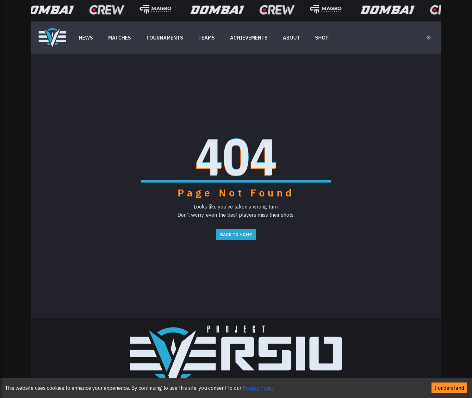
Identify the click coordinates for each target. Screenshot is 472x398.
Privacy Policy (258, 388)
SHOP (322, 37)
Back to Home (236, 234)
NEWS (86, 37)
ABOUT (291, 37)
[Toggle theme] (428, 37)
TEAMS (206, 37)
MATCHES (119, 37)
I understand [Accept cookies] (449, 388)
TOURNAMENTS (164, 37)
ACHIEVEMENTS (249, 37)
